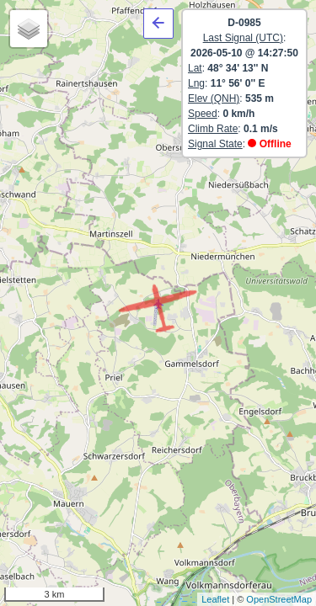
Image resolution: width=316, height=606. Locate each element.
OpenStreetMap (279, 599)
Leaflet (215, 599)
